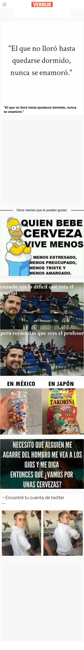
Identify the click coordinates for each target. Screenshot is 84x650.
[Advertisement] (42, 13)
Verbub (42, 4)
